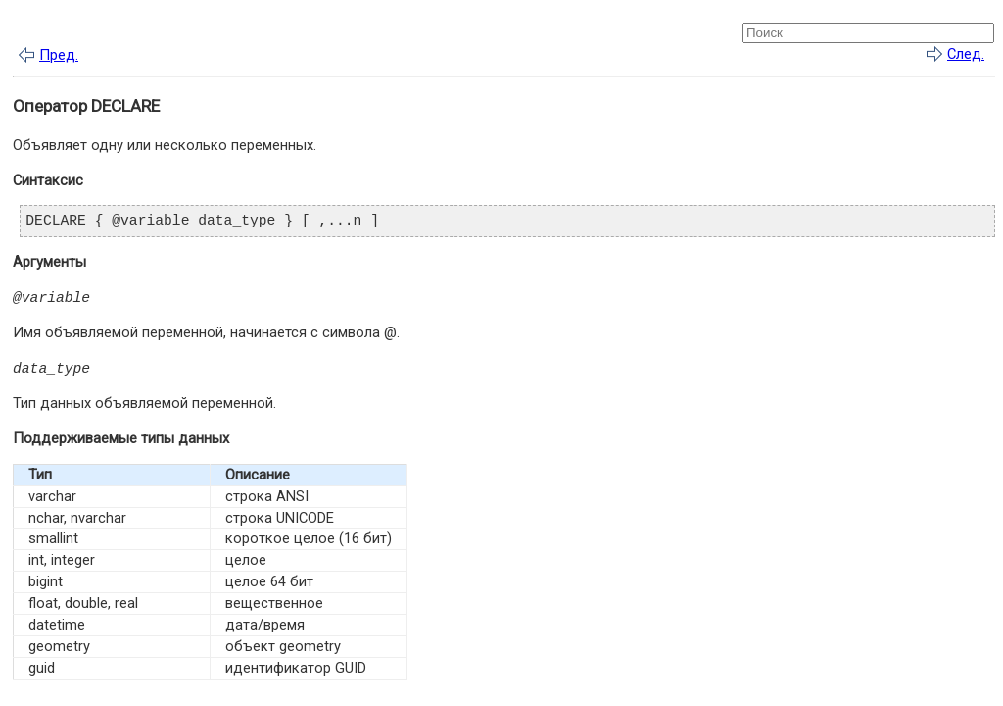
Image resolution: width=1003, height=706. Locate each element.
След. (965, 54)
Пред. (58, 55)
